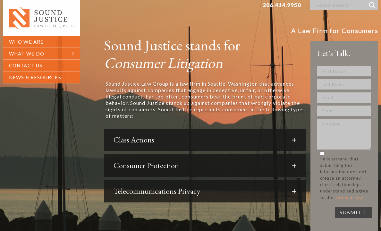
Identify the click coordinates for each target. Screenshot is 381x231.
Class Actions (134, 140)
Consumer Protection (146, 165)
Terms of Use (349, 197)
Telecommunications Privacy (157, 191)
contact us (25, 65)
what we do (26, 53)
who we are (26, 42)
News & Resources (35, 77)
